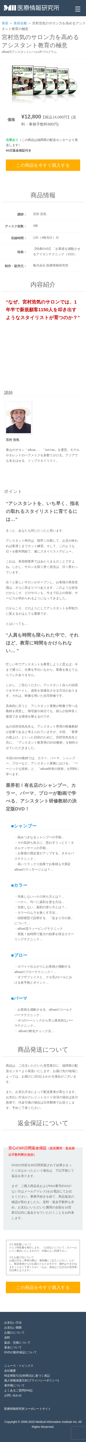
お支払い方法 (13, 1322)
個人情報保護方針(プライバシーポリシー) (31, 1380)
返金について (13, 1347)
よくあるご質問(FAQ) (18, 1390)
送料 (7, 1337)
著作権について (14, 1385)
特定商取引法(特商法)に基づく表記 (27, 1375)
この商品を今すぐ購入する (43, 165)
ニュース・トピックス (18, 1365)
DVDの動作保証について (20, 1352)
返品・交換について (17, 1342)
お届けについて (14, 1332)
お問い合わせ (13, 1395)
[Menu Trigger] (77, 9)
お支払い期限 (13, 1327)
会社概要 (10, 1370)
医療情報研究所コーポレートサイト (27, 1408)
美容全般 (20, 23)
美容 (5, 23)
